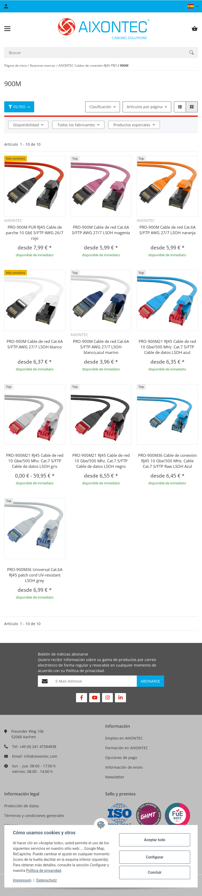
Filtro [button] (17, 106)
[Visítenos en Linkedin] (120, 697)
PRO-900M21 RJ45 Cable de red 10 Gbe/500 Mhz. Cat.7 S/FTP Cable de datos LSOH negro (101, 461)
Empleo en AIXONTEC (124, 738)
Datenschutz (46, 880)
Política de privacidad (85, 670)
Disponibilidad (26, 124)
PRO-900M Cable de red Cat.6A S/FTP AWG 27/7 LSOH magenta (101, 229)
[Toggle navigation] (7, 28)
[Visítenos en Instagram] (107, 697)
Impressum (22, 880)
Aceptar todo (154, 840)
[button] (193, 6)
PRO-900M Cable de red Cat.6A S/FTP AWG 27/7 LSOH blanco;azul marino (101, 347)
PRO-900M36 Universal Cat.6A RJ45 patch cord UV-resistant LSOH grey (34, 575)
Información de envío (124, 767)
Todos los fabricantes (76, 124)
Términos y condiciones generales (34, 815)
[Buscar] (94, 53)
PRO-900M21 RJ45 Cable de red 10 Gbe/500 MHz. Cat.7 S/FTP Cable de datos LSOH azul (167, 347)
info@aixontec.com (40, 756)
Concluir (154, 872)
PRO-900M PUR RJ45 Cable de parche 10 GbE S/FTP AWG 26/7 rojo (34, 232)
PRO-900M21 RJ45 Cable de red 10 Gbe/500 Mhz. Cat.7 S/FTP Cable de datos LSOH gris (34, 461)
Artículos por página (145, 106)
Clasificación (100, 106)
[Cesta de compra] (194, 28)
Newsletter (114, 776)
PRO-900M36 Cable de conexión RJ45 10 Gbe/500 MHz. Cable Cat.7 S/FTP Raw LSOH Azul (167, 461)
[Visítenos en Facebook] (81, 697)
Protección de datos (21, 805)
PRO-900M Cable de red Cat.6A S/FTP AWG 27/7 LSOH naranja (167, 229)
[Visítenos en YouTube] (94, 697)
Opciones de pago (121, 757)
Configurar (154, 857)
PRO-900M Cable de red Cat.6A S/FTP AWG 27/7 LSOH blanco (35, 344)
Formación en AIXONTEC (126, 747)
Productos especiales (131, 124)
